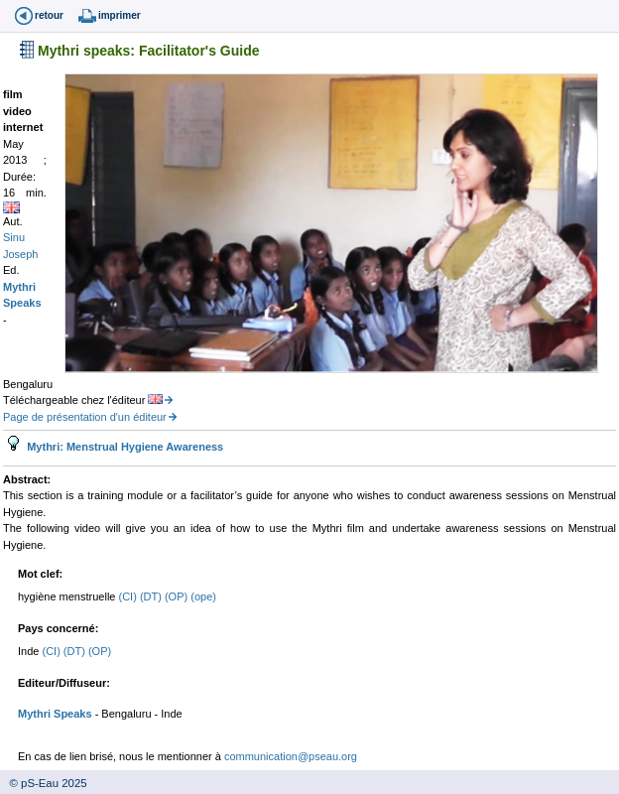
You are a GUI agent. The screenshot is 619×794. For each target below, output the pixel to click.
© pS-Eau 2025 (43, 783)
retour (49, 15)
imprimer (119, 15)
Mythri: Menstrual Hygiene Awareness (123, 447)
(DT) (152, 596)
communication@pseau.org (290, 756)
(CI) (129, 596)
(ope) (203, 596)
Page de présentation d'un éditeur (85, 417)
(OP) (177, 596)
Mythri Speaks (55, 714)
